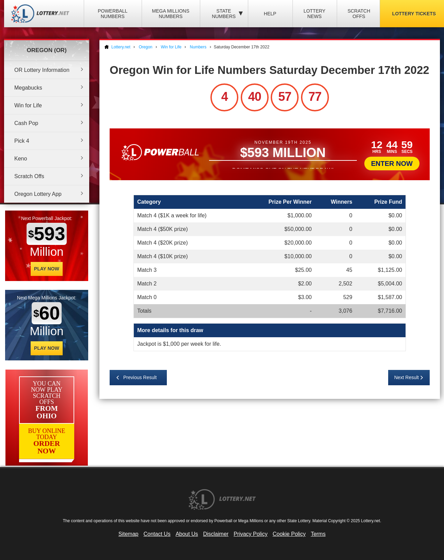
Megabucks (28, 88)
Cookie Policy (289, 534)
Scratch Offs (359, 13)
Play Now (46, 268)
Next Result (406, 377)
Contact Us (157, 534)
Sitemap (128, 534)
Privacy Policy (251, 534)
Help (270, 13)
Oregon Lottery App (38, 194)
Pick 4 (21, 141)
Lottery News (314, 13)
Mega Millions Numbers (170, 13)
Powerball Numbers (112, 13)
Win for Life (28, 105)
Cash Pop (26, 123)
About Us (187, 534)
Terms (318, 534)
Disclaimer (215, 534)
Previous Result (140, 377)
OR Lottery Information (41, 70)
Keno (20, 158)
